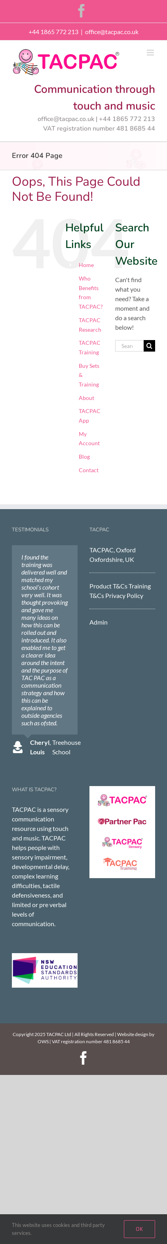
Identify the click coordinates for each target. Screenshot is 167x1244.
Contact (89, 470)
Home (86, 264)
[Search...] (129, 346)
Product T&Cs (108, 586)
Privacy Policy (124, 595)
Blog (84, 456)
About (86, 397)
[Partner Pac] (122, 818)
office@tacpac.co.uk (112, 31)
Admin (98, 622)
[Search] (149, 346)
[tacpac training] (122, 860)
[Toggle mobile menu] (151, 52)
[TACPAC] (122, 797)
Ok (139, 1228)
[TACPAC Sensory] (122, 839)
